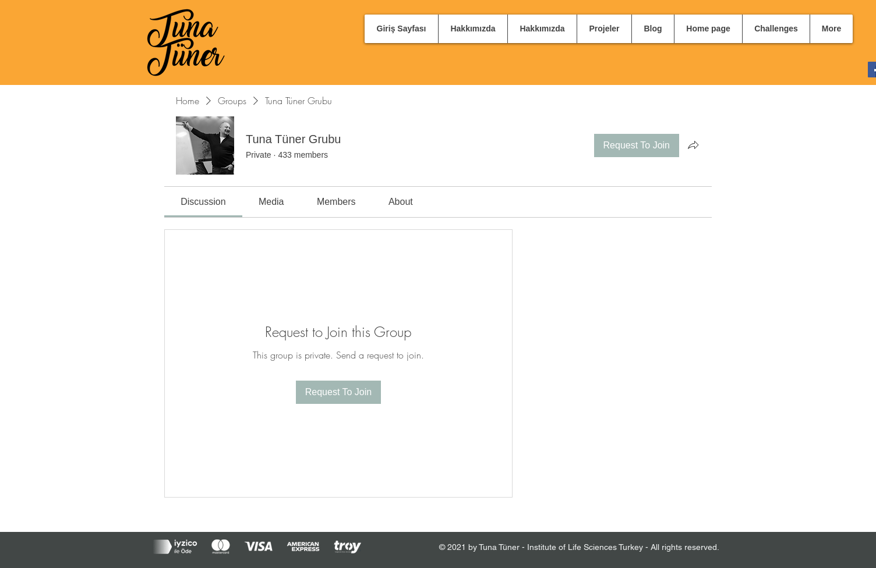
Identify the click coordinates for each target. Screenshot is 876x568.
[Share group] (693, 145)
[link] (203, 202)
